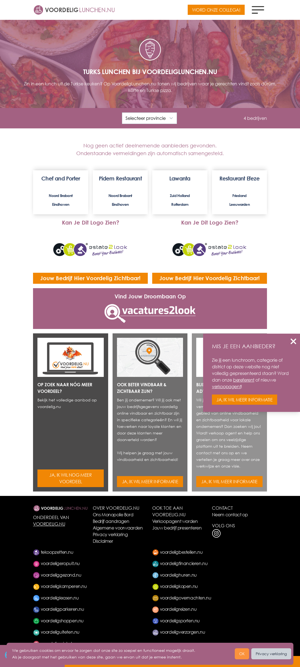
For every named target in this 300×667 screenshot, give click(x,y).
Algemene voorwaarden (118, 528)
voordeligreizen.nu (174, 609)
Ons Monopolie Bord (113, 514)
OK (242, 653)
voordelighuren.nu (174, 575)
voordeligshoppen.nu (58, 620)
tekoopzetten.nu (53, 552)
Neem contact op (230, 514)
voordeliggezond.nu (57, 575)
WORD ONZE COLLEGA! (216, 10)
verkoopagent (226, 386)
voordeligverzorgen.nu (178, 632)
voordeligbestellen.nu (177, 552)
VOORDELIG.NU (49, 524)
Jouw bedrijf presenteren (176, 528)
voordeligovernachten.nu (181, 598)
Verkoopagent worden (175, 521)
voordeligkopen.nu (175, 586)
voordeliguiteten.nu (56, 632)
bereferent (243, 380)
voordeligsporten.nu (176, 620)
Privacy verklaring (110, 534)
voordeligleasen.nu (56, 598)
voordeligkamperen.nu (60, 586)
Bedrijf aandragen (111, 521)
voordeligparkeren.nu (58, 609)
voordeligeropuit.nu (56, 563)
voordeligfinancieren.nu (180, 563)
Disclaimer (103, 541)
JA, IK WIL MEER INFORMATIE (150, 481)
